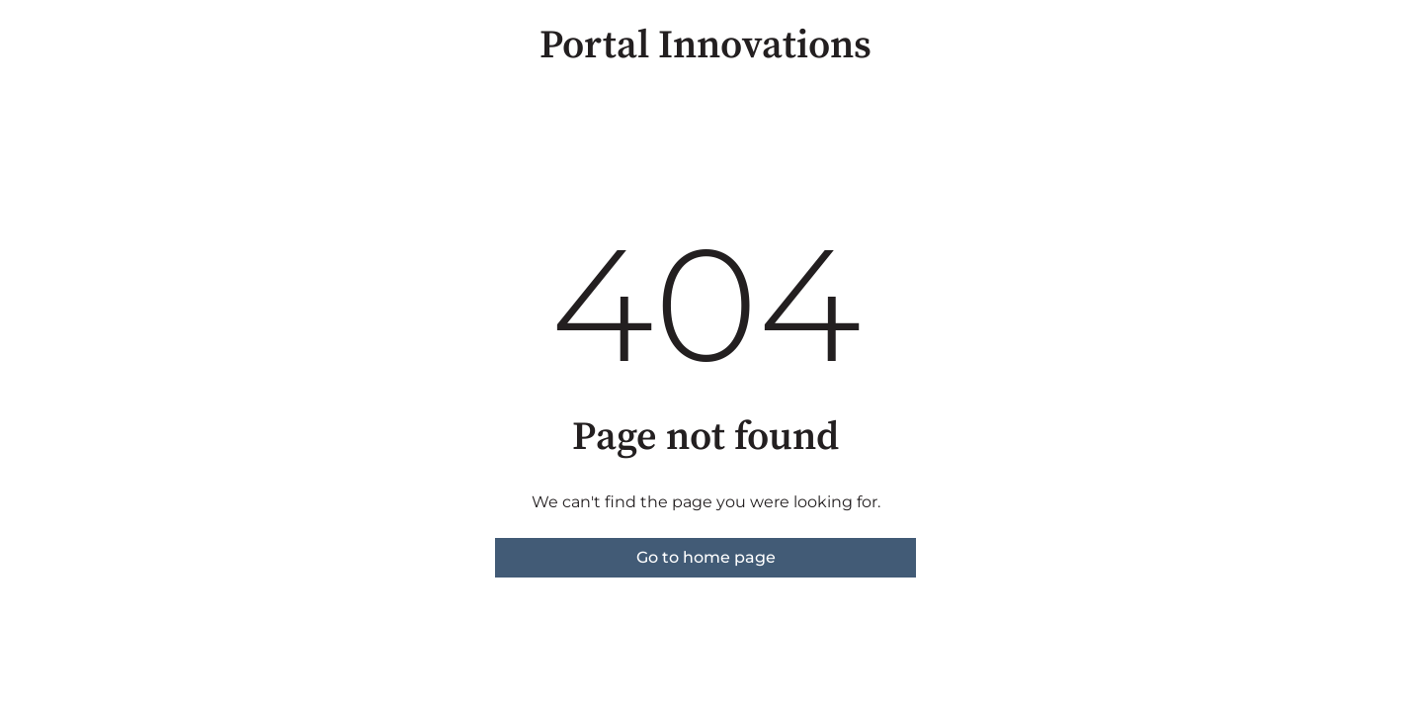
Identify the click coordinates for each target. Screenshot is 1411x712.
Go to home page (706, 557)
